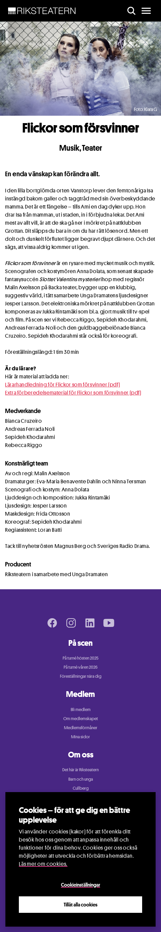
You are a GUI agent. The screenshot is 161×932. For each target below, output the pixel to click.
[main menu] (146, 10)
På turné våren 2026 (81, 667)
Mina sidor (80, 737)
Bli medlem (81, 709)
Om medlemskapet (80, 718)
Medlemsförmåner (80, 727)
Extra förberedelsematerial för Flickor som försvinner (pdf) (73, 392)
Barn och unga (80, 779)
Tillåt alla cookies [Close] (80, 904)
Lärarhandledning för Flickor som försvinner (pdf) (62, 384)
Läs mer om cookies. (43, 863)
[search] (131, 10)
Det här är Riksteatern (80, 770)
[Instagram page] (71, 623)
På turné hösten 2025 (80, 658)
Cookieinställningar (80, 884)
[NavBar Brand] (42, 11)
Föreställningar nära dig (80, 676)
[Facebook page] (52, 623)
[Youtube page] (108, 623)
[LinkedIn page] (90, 623)
